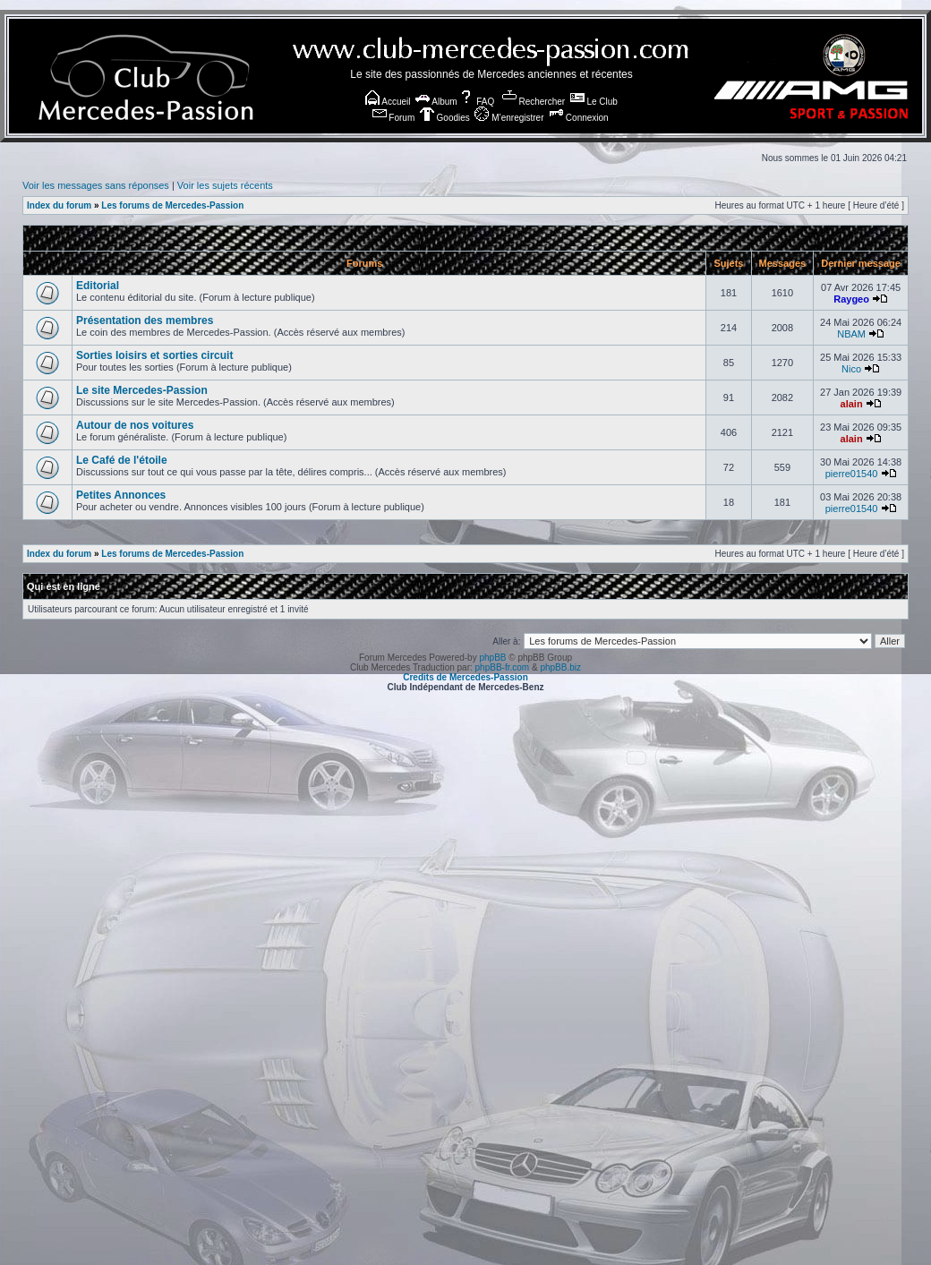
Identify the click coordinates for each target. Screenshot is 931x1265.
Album (436, 102)
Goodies (445, 118)
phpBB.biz (560, 667)
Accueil (387, 102)
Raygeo (851, 299)
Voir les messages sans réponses (95, 185)
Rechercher (533, 102)
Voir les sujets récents (225, 185)
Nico (851, 368)
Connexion (579, 118)
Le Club (594, 102)
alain (852, 403)
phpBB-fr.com (502, 667)
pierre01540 (851, 473)
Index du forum (59, 205)
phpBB (492, 657)
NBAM (851, 334)
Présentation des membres (144, 320)
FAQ (476, 102)
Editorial (97, 285)
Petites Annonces (121, 495)
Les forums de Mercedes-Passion (172, 205)
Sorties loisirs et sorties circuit (154, 355)
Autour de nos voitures (134, 425)
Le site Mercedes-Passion (142, 390)
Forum (393, 118)
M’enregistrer (508, 118)
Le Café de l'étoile (121, 460)
